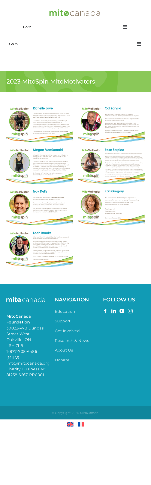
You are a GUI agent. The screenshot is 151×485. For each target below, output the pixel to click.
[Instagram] (130, 311)
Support (63, 321)
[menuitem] (70, 424)
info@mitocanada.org (27, 363)
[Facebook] (105, 311)
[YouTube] (122, 311)
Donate (62, 360)
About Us (64, 350)
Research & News (72, 340)
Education (65, 311)
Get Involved (67, 331)
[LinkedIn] (113, 311)
